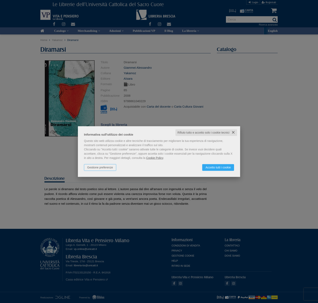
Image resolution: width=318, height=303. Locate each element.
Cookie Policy (154, 158)
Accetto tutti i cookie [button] (218, 167)
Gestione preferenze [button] (100, 167)
